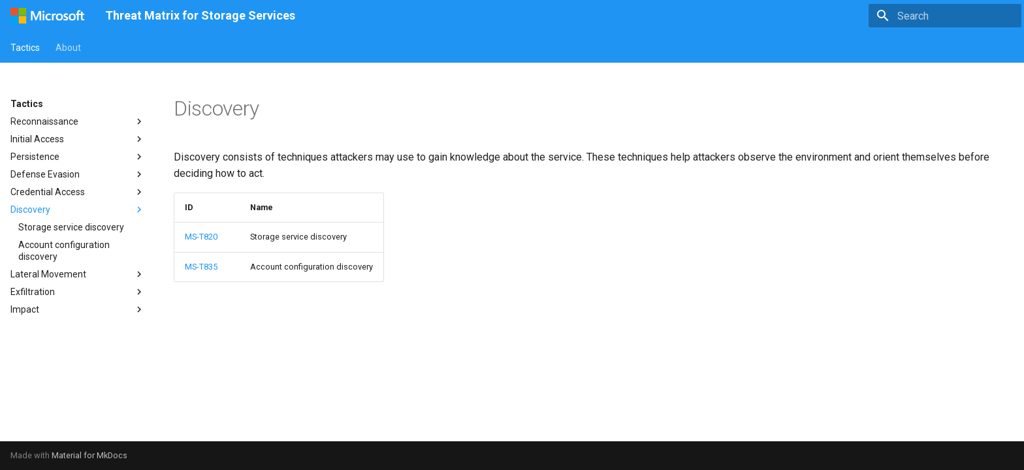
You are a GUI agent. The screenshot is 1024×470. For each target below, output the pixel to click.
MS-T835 (201, 267)
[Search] (945, 15)
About (68, 47)
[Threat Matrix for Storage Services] (47, 16)
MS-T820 (201, 237)
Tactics (25, 47)
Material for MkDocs (89, 455)
